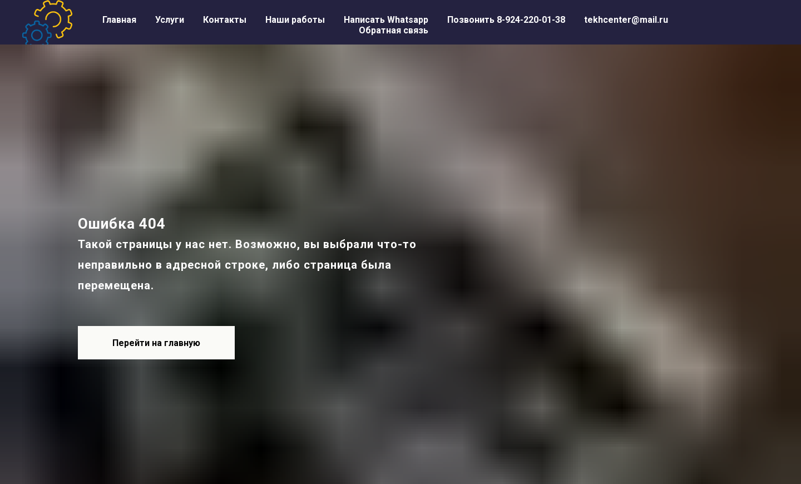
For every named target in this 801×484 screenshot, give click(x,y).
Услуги (169, 19)
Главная (119, 19)
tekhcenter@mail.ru (626, 19)
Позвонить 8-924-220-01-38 (506, 19)
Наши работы (295, 19)
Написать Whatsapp (386, 19)
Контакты (224, 19)
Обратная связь (393, 30)
